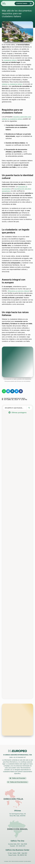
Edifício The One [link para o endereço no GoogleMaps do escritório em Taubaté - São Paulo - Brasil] (17, 841)
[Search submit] (29, 408)
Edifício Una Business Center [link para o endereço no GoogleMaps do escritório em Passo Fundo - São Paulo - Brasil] (17, 850)
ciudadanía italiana (10, 60)
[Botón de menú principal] (31, 3)
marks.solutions (28, 861)
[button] (4, 391)
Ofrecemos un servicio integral (18, 291)
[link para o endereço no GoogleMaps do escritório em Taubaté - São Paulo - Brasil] (17, 829)
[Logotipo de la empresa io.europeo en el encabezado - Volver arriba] (10, 3)
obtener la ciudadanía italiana (12, 84)
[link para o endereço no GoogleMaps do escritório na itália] (18, 798)
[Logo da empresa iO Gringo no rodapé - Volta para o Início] (17, 751)
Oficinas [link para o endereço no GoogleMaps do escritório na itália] (17, 811)
